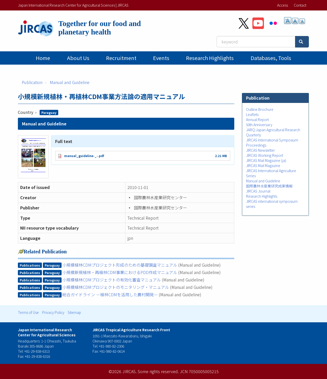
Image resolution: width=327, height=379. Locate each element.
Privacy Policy (53, 312)
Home (43, 58)
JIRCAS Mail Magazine (263, 165)
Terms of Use (28, 312)
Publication (32, 82)
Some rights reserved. (158, 371)
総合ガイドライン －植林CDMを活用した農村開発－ (110, 294)
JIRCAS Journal (258, 191)
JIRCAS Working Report (264, 155)
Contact (300, 5)
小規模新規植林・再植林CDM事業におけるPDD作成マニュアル (119, 272)
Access (282, 5)
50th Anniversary (259, 124)
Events (161, 58)
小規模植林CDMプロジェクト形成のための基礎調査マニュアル (119, 265)
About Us (78, 58)
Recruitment (121, 58)
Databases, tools (271, 58)
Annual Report (257, 119)
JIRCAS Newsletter (260, 150)
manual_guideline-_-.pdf (84, 155)
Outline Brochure (259, 109)
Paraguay (48, 112)
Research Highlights (210, 58)
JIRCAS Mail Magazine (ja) (266, 160)
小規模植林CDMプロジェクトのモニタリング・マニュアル (115, 287)
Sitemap (74, 312)
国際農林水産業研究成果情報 (269, 185)
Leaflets (252, 114)
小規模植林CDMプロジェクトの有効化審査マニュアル (111, 280)
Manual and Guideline (69, 82)
